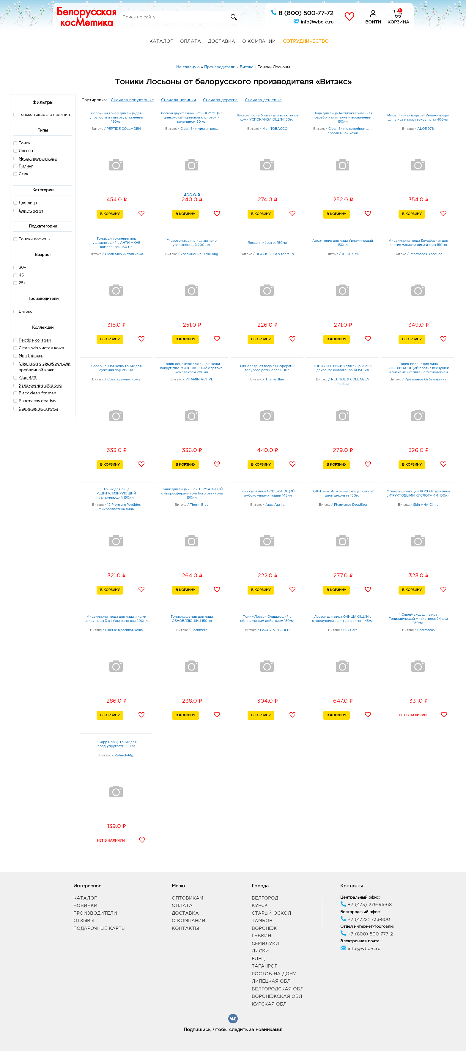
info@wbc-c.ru (313, 21)
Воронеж (264, 928)
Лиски (260, 951)
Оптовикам (187, 898)
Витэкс (22, 311)
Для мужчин (31, 210)
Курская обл (269, 1004)
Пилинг (26, 166)
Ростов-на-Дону (274, 974)
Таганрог (264, 966)
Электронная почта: (360, 941)
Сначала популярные (132, 100)
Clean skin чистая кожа (41, 348)
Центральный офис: (360, 897)
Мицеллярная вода (38, 158)
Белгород (265, 898)
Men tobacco (31, 356)
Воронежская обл (277, 996)
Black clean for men (37, 393)
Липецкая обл (271, 981)
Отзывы (83, 921)
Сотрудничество (306, 41)
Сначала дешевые (263, 100)
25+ (19, 283)
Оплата (190, 41)
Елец (258, 959)
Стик (23, 174)
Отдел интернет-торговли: (366, 926)
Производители (95, 913)
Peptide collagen (35, 340)
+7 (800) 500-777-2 (366, 934)
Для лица (28, 203)
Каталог (161, 41)
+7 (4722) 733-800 (365, 920)
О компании (259, 41)
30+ (19, 267)
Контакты (185, 928)
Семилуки (265, 944)
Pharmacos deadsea (38, 401)
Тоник (24, 143)
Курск (260, 906)
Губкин (261, 936)
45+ (19, 275)
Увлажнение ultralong (40, 385)
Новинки (85, 906)
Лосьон (26, 151)
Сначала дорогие (220, 100)
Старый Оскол (271, 913)
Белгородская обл (278, 989)
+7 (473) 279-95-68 (366, 905)
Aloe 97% (28, 378)
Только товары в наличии (41, 114)
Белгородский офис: (360, 912)
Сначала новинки (178, 100)
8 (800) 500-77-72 (302, 13)
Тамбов (262, 921)
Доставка (221, 41)
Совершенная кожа (38, 408)
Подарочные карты (99, 928)
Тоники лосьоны (35, 239)
